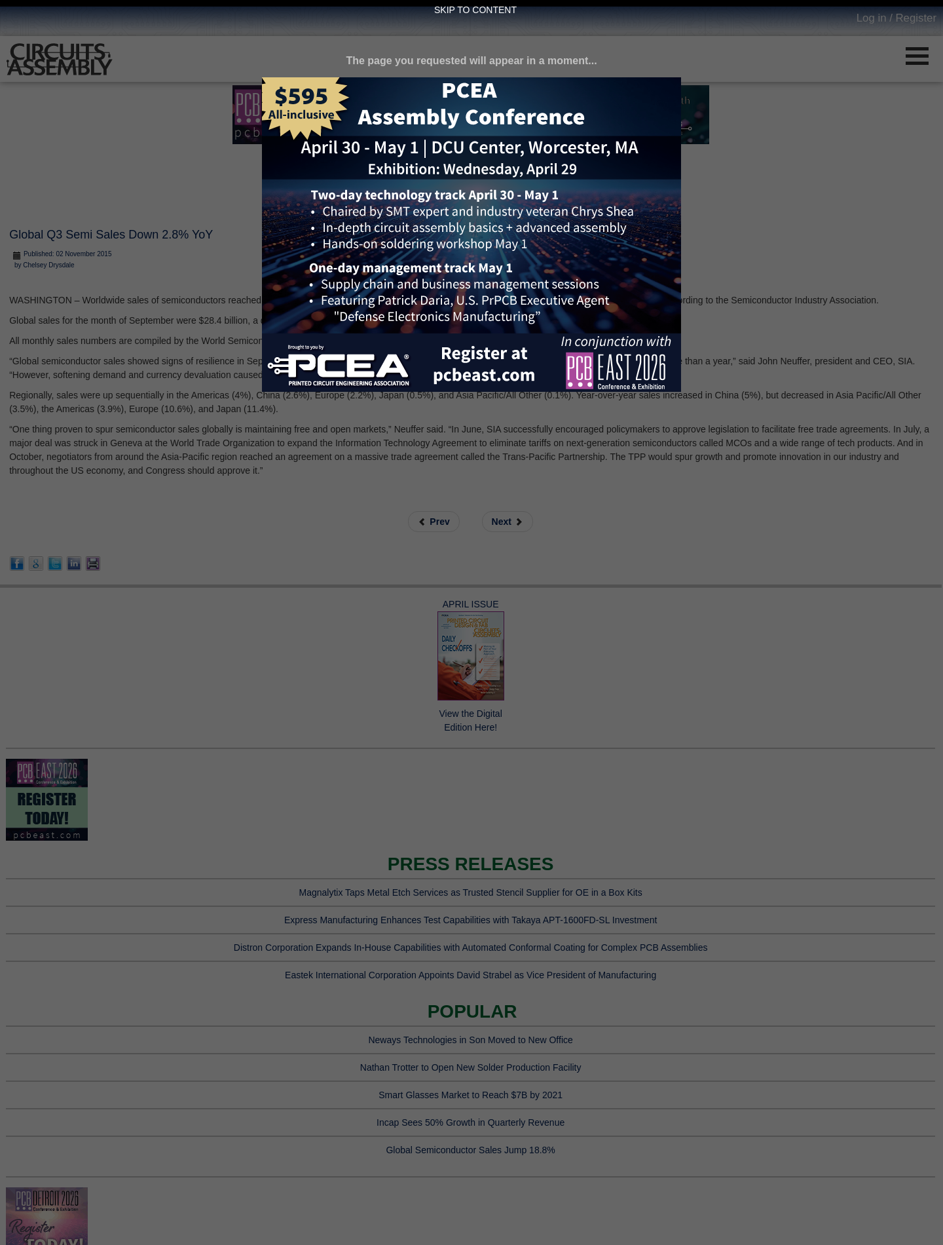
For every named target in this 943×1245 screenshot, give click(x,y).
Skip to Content (475, 10)
